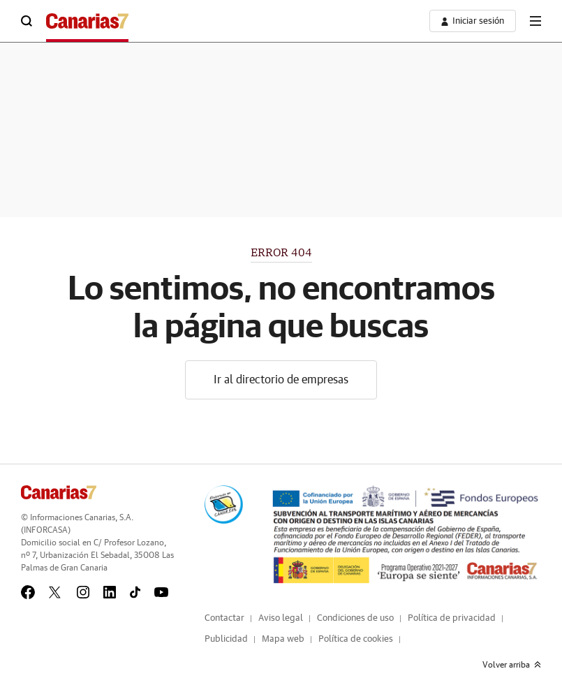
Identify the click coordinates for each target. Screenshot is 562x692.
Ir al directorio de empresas (281, 379)
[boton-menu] (535, 21)
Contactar (224, 618)
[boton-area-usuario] (472, 21)
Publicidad (226, 639)
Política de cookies (355, 639)
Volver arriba (511, 665)
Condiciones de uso (355, 618)
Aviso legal (280, 618)
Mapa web (283, 639)
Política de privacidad (452, 618)
